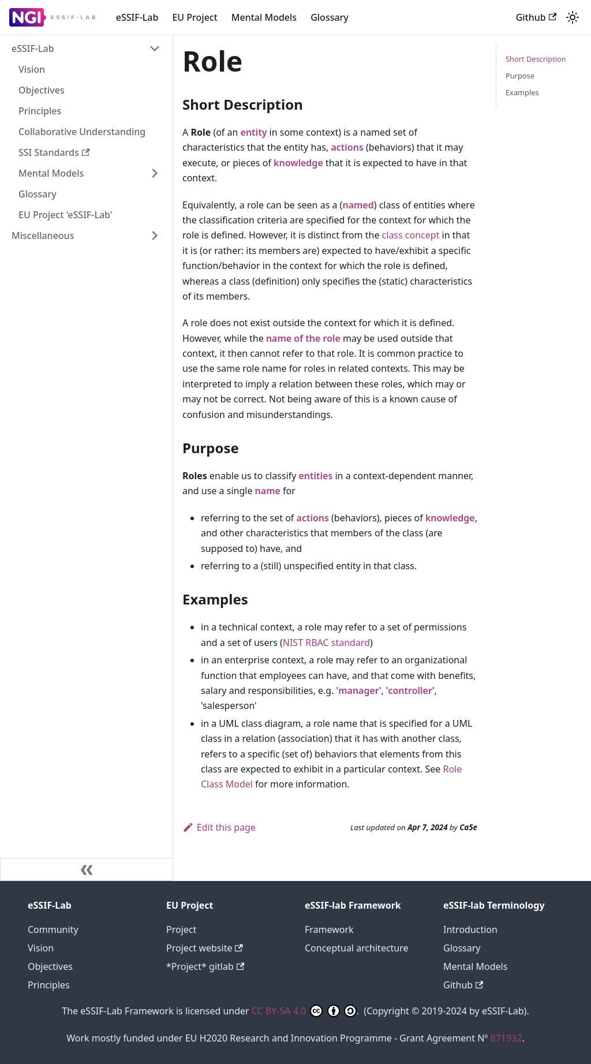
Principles (39, 110)
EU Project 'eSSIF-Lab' (65, 214)
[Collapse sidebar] (86, 869)
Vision (31, 69)
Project (181, 929)
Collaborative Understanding (81, 131)
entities (315, 475)
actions (347, 147)
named (357, 205)
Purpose (520, 75)
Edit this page (219, 827)
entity (254, 132)
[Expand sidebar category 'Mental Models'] (154, 173)
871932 (506, 1038)
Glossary (330, 17)
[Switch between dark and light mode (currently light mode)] (572, 17)
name (267, 490)
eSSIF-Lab (137, 17)
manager (358, 690)
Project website (204, 948)
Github (536, 17)
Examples (522, 92)
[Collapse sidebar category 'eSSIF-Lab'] (154, 48)
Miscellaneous (43, 235)
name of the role (303, 338)
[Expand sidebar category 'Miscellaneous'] (154, 235)
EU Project (194, 17)
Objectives (41, 90)
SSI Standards (53, 152)
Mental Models (264, 17)
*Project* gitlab (205, 966)
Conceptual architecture (357, 948)
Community (53, 929)
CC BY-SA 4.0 (304, 1011)
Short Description (536, 59)
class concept (411, 235)
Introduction (470, 929)
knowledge (298, 162)
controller (410, 690)
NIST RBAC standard (326, 642)
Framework (329, 929)
